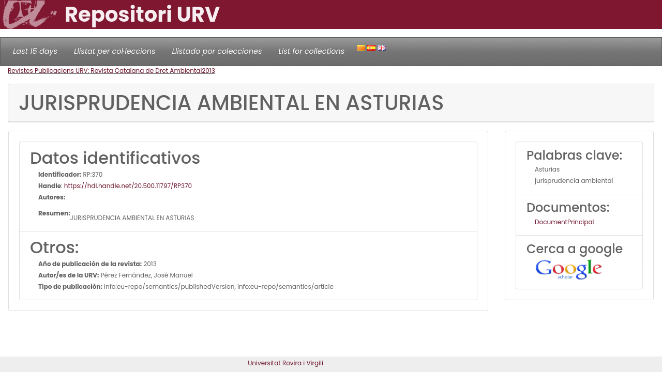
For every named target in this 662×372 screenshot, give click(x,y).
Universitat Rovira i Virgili (285, 363)
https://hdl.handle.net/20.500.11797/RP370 (128, 185)
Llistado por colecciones (217, 51)
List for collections (311, 51)
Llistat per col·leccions (115, 51)
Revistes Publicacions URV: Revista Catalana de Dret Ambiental (105, 70)
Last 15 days (35, 51)
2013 (208, 70)
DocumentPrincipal (564, 222)
